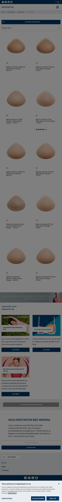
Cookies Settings (7, 498)
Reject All (53, 498)
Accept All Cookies (38, 498)
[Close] (59, 484)
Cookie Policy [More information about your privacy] (12, 493)
